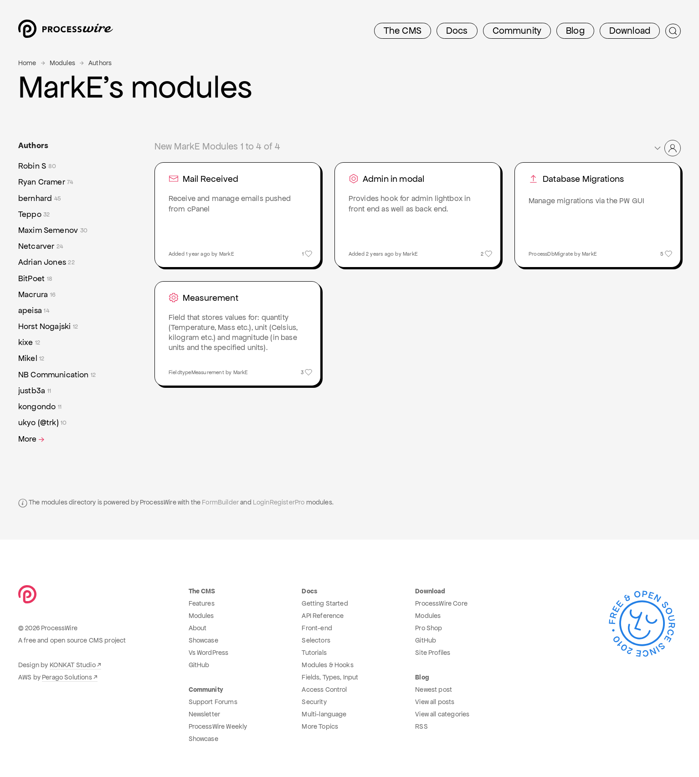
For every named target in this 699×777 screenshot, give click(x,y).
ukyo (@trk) (42, 422)
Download (629, 30)
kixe (29, 342)
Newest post (433, 689)
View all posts (434, 702)
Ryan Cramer (45, 182)
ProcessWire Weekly (218, 726)
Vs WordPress (209, 652)
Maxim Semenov (52, 230)
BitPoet (35, 278)
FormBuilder (220, 502)
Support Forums (213, 702)
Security (314, 702)
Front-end (317, 628)
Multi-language (324, 714)
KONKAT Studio (73, 665)
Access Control (324, 689)
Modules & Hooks (327, 665)
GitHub (199, 665)
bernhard (39, 198)
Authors (100, 63)
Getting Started (325, 603)
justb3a (34, 390)
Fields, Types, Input (330, 677)
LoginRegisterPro (279, 502)
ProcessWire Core (441, 603)
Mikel (31, 358)
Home (27, 63)
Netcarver (40, 246)
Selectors (316, 640)
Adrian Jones (46, 262)
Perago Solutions (67, 677)
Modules (62, 63)
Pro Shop (428, 628)
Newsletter (205, 714)
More (32, 439)
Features (202, 603)
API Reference (323, 616)
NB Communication (57, 375)
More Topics (320, 726)
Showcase (203, 640)
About (198, 628)
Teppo (34, 214)
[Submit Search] (673, 31)
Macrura (37, 294)
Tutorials (314, 652)
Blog (575, 30)
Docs (457, 30)
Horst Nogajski (48, 326)
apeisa (33, 310)
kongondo (40, 406)
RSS (421, 726)
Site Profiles (432, 652)
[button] (667, 148)
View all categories (442, 714)
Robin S (37, 166)
